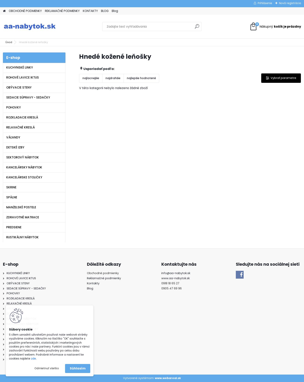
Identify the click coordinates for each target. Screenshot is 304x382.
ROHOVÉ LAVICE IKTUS (22, 77)
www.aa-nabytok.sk (175, 278)
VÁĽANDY (13, 137)
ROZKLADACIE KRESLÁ (22, 117)
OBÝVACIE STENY (18, 87)
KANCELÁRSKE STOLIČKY (24, 177)
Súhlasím (78, 368)
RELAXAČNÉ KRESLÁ (20, 127)
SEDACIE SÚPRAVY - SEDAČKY (28, 97)
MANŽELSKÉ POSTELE (21, 207)
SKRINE (11, 187)
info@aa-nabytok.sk (175, 273)
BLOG (105, 11)
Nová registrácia (290, 3)
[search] (197, 28)
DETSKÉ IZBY (15, 147)
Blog (115, 11)
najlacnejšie (90, 78)
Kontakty (93, 283)
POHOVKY (13, 107)
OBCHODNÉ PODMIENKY (25, 11)
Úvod (8, 42)
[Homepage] (4, 11)
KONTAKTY (90, 11)
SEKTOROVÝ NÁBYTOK (22, 157)
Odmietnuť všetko (46, 368)
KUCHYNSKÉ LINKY (19, 67)
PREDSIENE (13, 227)
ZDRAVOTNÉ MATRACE (22, 217)
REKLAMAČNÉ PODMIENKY (62, 11)
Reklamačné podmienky (104, 278)
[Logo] (30, 26)
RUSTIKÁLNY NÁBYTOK (22, 237)
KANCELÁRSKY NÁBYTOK (24, 167)
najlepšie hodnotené (141, 78)
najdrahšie (113, 78)
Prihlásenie (265, 3)
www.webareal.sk (168, 378)
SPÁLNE (11, 197)
